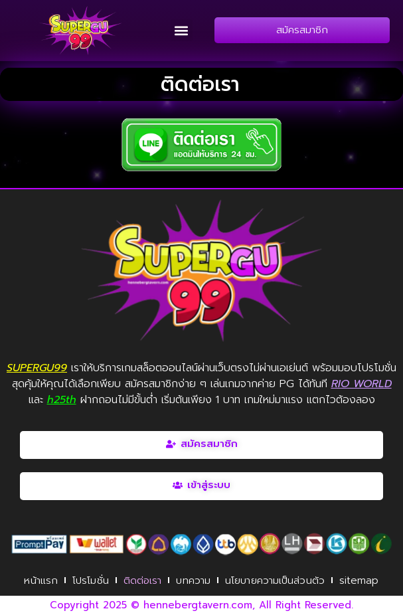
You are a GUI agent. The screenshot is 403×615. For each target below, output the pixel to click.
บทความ (193, 580)
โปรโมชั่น (90, 580)
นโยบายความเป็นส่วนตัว (275, 580)
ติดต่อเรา (142, 580)
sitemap (359, 580)
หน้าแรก (41, 580)
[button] (182, 30)
